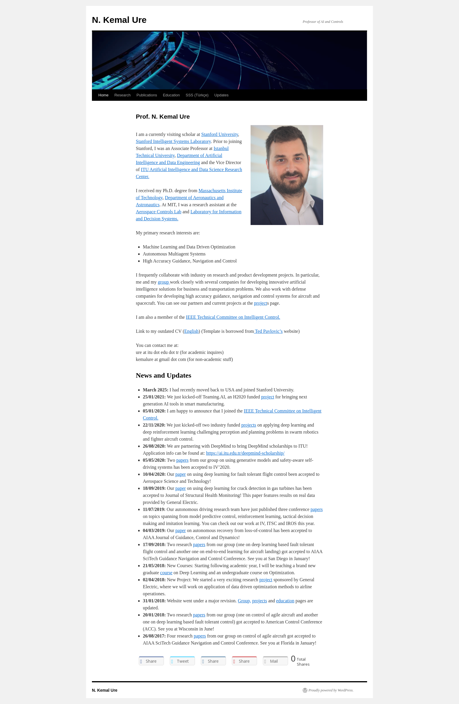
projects (248, 424)
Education (171, 95)
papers (182, 460)
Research (122, 95)
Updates (221, 95)
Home (103, 95)
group (164, 281)
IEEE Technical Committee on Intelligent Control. (233, 317)
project (260, 303)
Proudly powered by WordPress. (331, 690)
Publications (146, 95)
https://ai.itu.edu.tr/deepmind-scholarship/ (245, 453)
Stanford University (219, 134)
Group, (244, 600)
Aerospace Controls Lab (158, 211)
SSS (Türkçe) (197, 95)
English (191, 331)
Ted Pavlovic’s (268, 331)
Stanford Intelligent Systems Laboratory (173, 141)
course (166, 572)
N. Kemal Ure (119, 20)
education (285, 600)
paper (180, 474)
